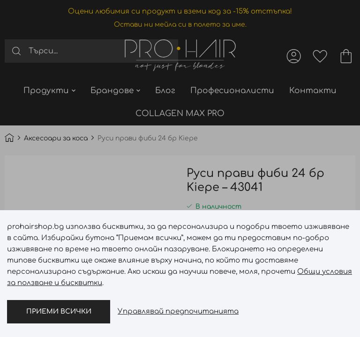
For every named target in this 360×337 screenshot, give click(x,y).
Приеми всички (58, 311)
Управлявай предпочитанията (178, 311)
